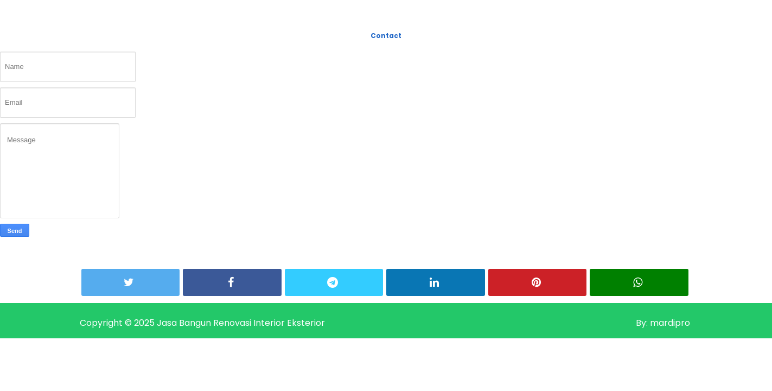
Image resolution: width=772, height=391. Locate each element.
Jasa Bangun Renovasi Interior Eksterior (241, 323)
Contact (386, 35)
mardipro (669, 323)
